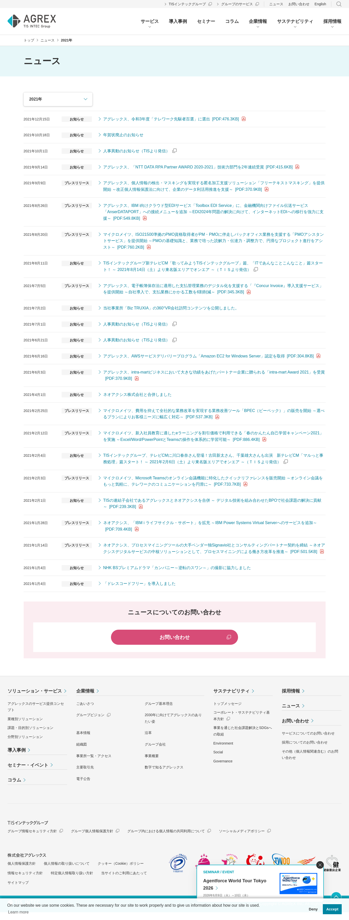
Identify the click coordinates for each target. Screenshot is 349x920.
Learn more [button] (18, 912)
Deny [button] (313, 909)
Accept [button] (332, 909)
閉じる (320, 865)
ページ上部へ (336, 897)
